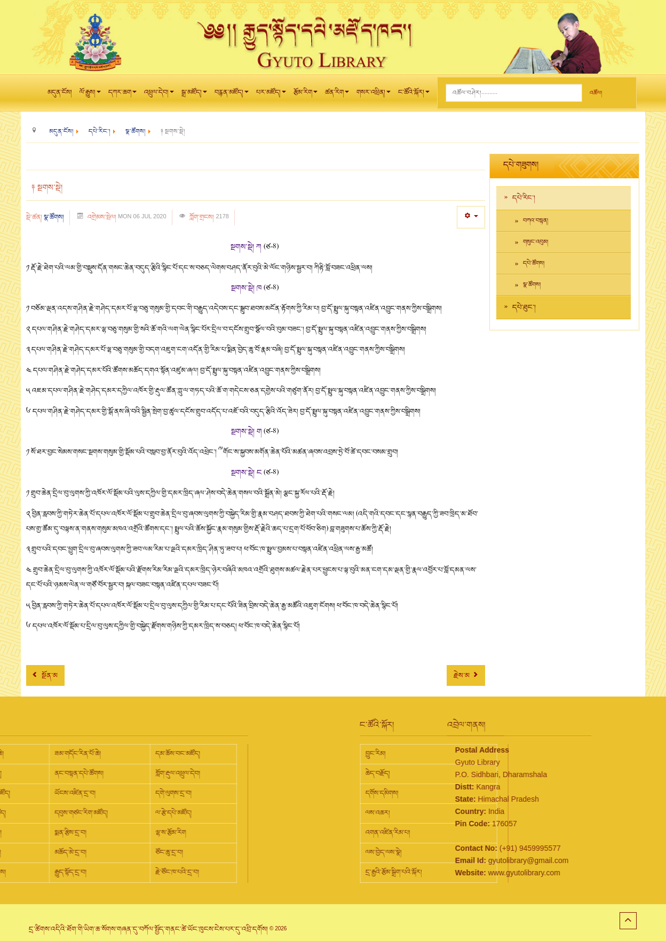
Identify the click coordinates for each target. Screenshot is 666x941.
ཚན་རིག (337, 95)
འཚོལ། (596, 93)
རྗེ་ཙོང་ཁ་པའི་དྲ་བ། (62, 872)
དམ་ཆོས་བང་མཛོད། (62, 753)
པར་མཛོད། (271, 95)
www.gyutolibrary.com (467, 872)
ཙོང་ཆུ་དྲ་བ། (54, 852)
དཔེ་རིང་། (523, 198)
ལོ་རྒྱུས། (90, 95)
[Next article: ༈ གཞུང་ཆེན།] (466, 675)
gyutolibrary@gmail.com (471, 860)
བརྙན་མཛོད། (232, 95)
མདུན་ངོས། (59, 92)
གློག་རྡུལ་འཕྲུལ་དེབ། (62, 773)
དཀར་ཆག (122, 95)
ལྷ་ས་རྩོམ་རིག (55, 832)
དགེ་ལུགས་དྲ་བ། (58, 793)
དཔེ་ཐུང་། (524, 307)
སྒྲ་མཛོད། (194, 95)
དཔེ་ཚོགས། (533, 263)
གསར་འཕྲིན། (373, 95)
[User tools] (471, 217)
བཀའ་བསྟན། (535, 220)
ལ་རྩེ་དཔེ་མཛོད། (58, 813)
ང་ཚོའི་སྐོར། (414, 95)
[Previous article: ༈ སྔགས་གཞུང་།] (45, 675)
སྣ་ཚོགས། (54, 217)
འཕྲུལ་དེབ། (159, 95)
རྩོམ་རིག (306, 95)
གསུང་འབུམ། (535, 242)
